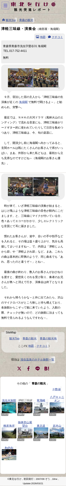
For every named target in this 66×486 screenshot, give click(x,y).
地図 (43, 36)
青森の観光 (26, 20)
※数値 (56, 389)
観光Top (11, 19)
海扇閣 (23, 102)
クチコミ (57, 36)
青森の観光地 (48, 338)
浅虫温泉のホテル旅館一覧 (37, 359)
